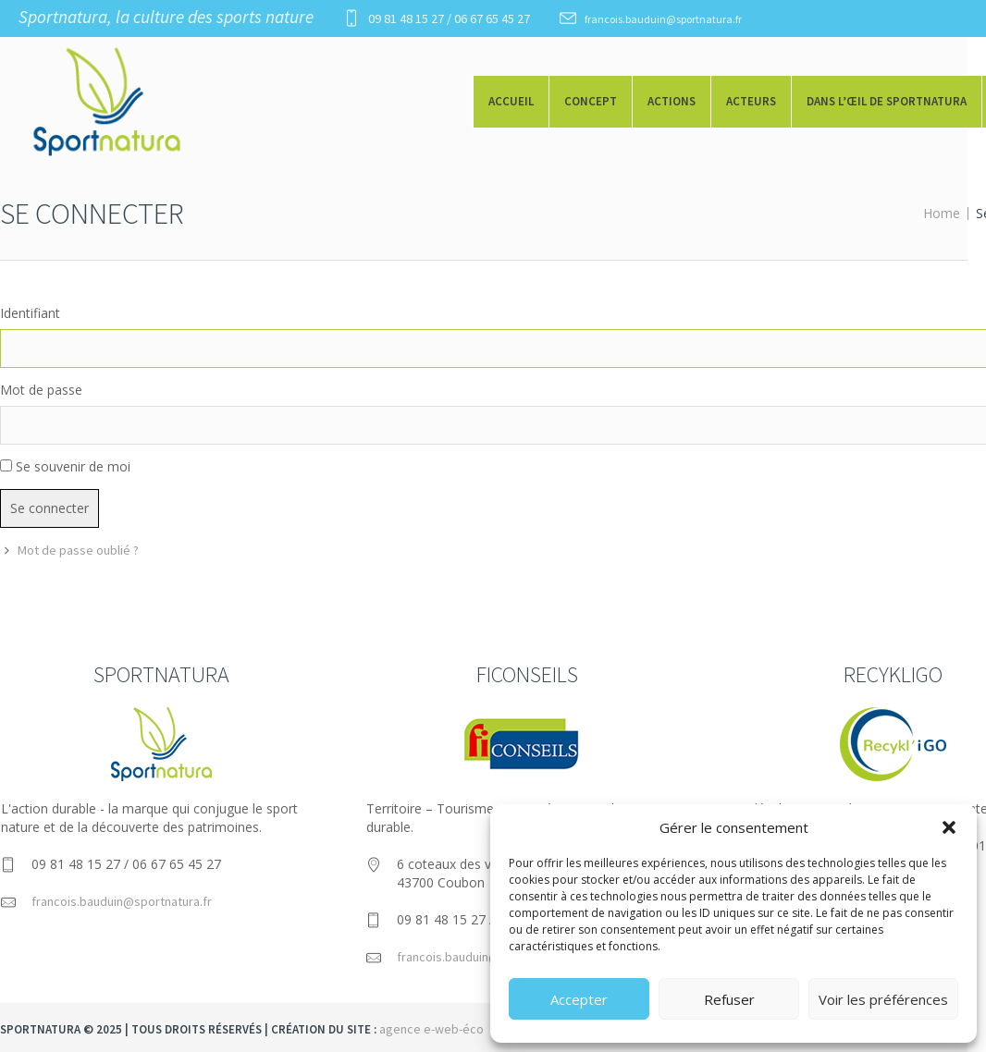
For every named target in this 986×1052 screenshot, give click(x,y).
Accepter (579, 999)
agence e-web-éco (431, 1029)
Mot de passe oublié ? (78, 550)
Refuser (729, 999)
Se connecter (49, 508)
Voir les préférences (883, 999)
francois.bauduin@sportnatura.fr (663, 19)
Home (941, 213)
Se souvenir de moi (73, 466)
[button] (949, 827)
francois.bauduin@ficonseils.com (488, 956)
